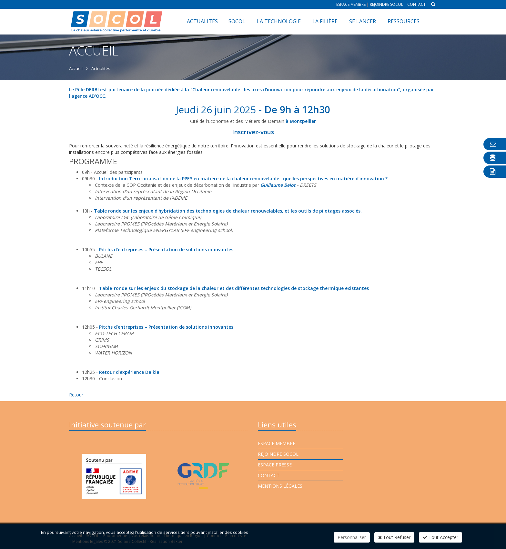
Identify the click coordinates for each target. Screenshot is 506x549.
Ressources (404, 21)
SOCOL (236, 21)
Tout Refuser (394, 537)
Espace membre (351, 4)
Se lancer (362, 21)
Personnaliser (352, 537)
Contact (416, 4)
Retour (76, 395)
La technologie (279, 21)
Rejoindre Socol (386, 4)
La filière (325, 21)
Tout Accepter (440, 537)
